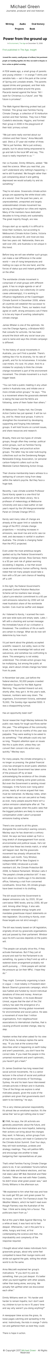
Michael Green (25, 6)
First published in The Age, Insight (20, 49)
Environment (14, 43)
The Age (22, 43)
